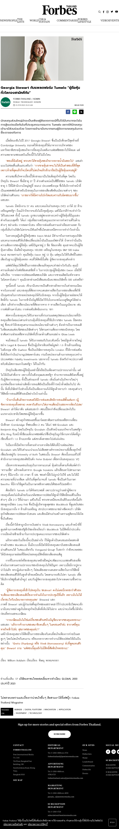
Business (18, 710)
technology (36, 713)
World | (16, 102)
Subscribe (59, 734)
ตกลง (112, 822)
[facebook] (68, 112)
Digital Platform (33, 710)
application (65, 710)
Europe (37, 102)
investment (21, 713)
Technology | (27, 102)
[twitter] (81, 112)
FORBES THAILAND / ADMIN (26, 99)
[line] (74, 112)
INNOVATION (50, 710)
